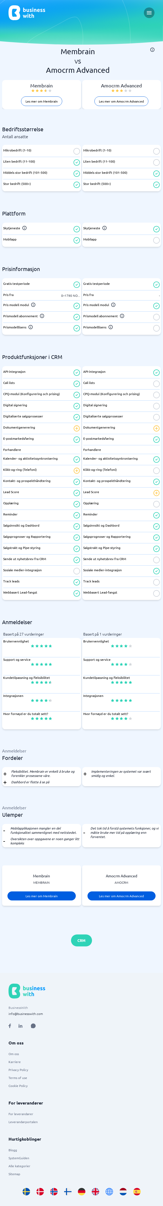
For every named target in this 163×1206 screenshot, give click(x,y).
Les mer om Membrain (42, 101)
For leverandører (21, 1114)
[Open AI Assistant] (33, 1026)
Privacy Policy (18, 1070)
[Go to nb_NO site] (54, 1191)
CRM (81, 940)
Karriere (15, 1062)
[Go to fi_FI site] (68, 1191)
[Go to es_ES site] (137, 1191)
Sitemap (14, 1174)
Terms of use (18, 1078)
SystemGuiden (19, 1158)
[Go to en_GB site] (95, 1191)
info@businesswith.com (26, 1014)
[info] (152, 50)
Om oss (14, 1054)
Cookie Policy (18, 1086)
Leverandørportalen (23, 1122)
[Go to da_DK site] (40, 1191)
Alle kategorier (19, 1166)
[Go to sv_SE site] (26, 1191)
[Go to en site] (109, 1191)
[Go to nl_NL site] (123, 1191)
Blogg (13, 1150)
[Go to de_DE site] (81, 1191)
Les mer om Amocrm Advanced (121, 101)
